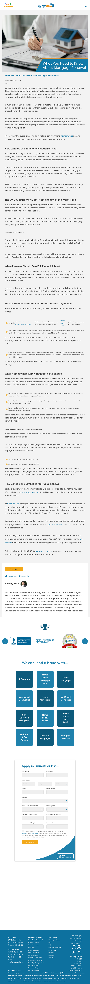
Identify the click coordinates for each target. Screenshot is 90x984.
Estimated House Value (29, 814)
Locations (51, 955)
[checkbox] (23, 831)
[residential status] (33, 809)
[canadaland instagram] (79, 953)
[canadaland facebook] (74, 949)
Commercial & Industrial (35, 960)
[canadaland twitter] (79, 949)
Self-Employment (33, 955)
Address (24, 797)
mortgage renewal (30, 492)
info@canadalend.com (15, 962)
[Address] (45, 801)
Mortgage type (51, 806)
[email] (33, 792)
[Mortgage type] (57, 809)
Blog (50, 942)
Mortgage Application (55, 947)
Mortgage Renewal (33, 965)
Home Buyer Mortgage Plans (36, 962)
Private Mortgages (33, 950)
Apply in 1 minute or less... (40, 766)
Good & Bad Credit (33, 952)
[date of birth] (28, 784)
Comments (49, 823)
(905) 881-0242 (18, 954)
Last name (49, 771)
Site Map (51, 957)
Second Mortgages (33, 945)
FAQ (50, 945)
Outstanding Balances (53, 814)
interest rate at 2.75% (62, 323)
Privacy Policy (34, 833)
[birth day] (45, 784)
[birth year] (61, 784)
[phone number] (57, 792)
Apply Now (14, 569)
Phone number (51, 788)
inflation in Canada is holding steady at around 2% (24, 323)
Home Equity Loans (33, 942)
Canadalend (13, 504)
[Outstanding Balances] (57, 818)
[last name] (57, 775)
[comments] (57, 826)
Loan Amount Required (29, 823)
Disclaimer (25, 833)
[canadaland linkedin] (74, 953)
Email (24, 788)
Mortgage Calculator (54, 940)
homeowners (67, 136)
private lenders (55, 524)
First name (25, 771)
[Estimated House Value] (33, 818)
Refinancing (31, 947)
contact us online (44, 551)
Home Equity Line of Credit (35, 940)
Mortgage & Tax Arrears (35, 957)
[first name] (33, 775)
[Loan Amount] (33, 826)
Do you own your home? (30, 806)
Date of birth (26, 780)
